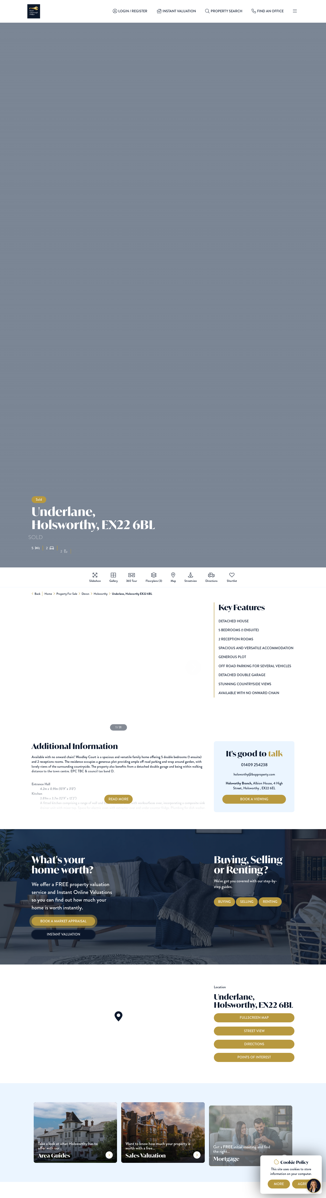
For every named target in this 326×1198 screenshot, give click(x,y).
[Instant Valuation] (55, 934)
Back (37, 594)
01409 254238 (262, 765)
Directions (254, 1052)
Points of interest (254, 1065)
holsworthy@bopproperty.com (262, 774)
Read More (110, 799)
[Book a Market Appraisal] (55, 921)
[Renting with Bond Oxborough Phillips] (278, 901)
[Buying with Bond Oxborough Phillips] (232, 901)
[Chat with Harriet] (313, 1186)
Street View (254, 1039)
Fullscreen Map (254, 1025)
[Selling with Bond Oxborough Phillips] (255, 901)
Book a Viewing (262, 799)
